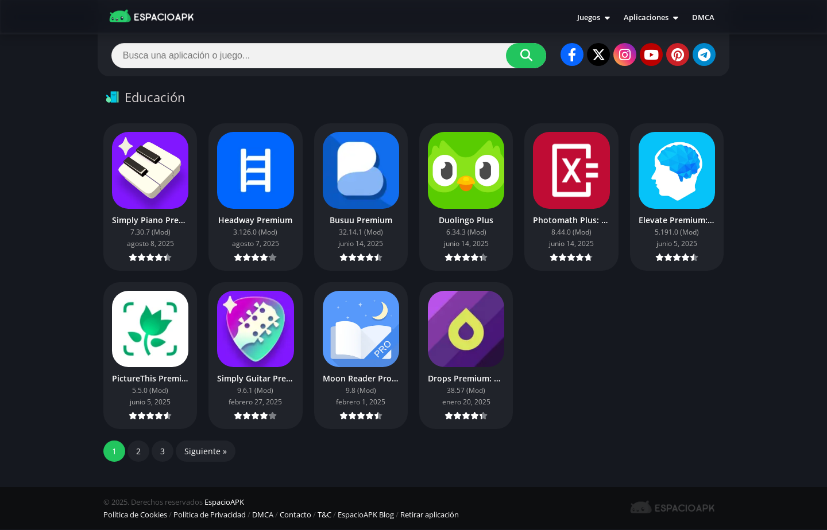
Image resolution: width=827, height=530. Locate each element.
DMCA (703, 17)
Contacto (295, 515)
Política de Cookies (135, 515)
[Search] (329, 55)
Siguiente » (205, 451)
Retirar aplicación (429, 515)
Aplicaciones (646, 17)
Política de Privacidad (209, 515)
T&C (324, 515)
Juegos (588, 17)
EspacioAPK (224, 502)
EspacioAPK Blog (366, 515)
